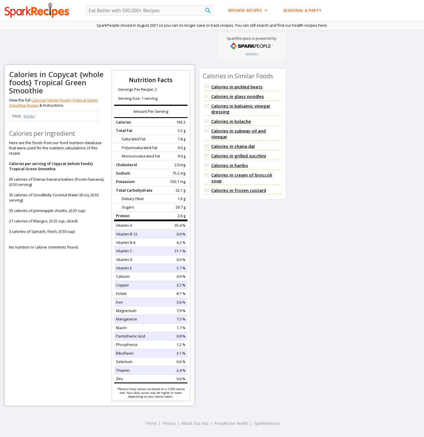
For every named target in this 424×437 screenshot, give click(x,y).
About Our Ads (195, 423)
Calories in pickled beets (237, 87)
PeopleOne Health (231, 423)
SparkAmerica (267, 423)
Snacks (28, 116)
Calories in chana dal (233, 146)
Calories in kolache (231, 121)
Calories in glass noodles (237, 96)
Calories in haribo (229, 165)
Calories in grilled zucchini (238, 156)
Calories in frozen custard (238, 190)
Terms (151, 423)
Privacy (169, 423)
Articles (251, 54)
